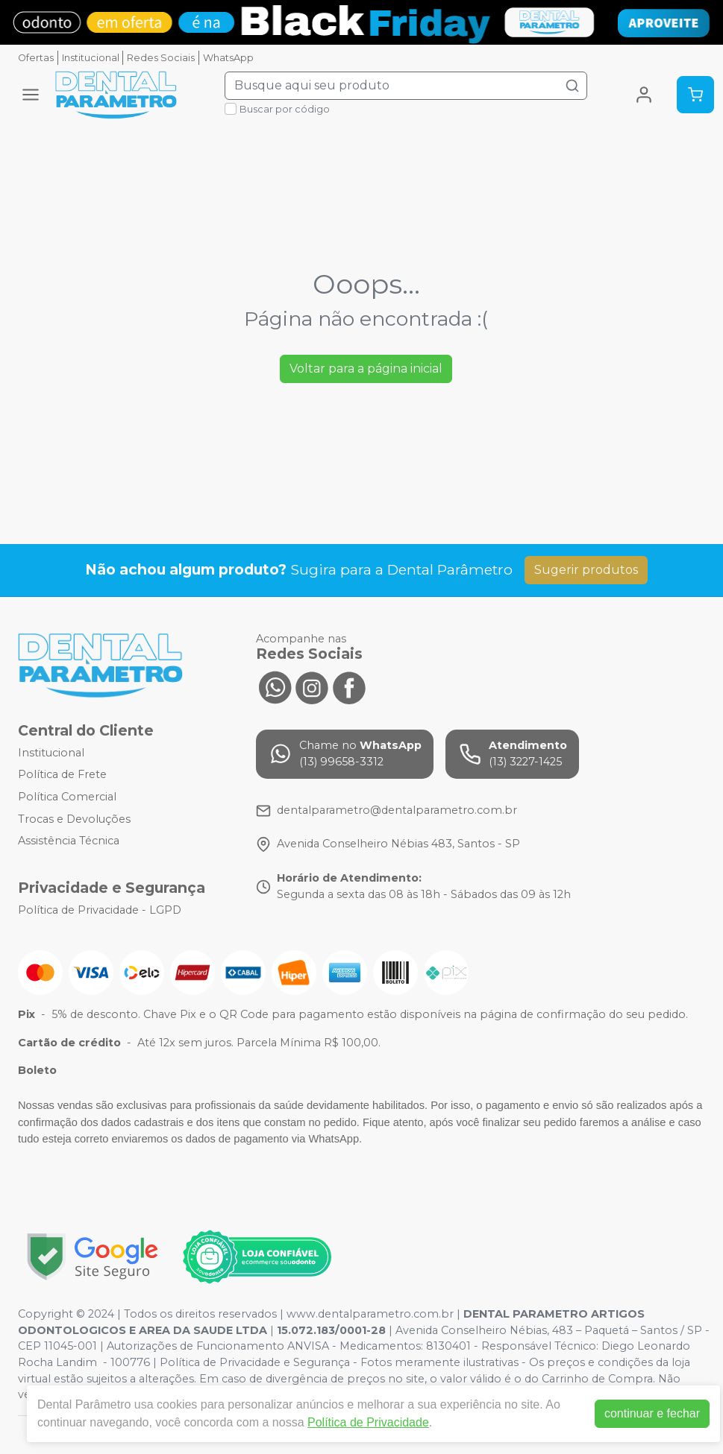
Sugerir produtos (586, 570)
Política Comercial (67, 796)
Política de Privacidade (368, 1422)
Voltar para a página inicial (365, 368)
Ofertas (36, 57)
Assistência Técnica (68, 840)
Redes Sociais (161, 57)
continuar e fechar (652, 1413)
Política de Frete (62, 775)
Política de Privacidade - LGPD (99, 910)
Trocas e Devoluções (74, 819)
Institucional (90, 57)
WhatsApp (228, 57)
